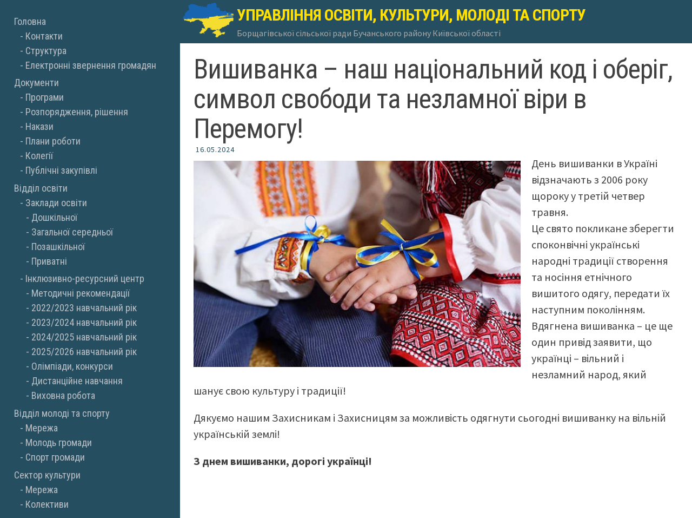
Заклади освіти (56, 202)
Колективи (47, 504)
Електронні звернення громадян (90, 65)
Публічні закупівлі (61, 170)
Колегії (39, 155)
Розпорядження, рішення (76, 111)
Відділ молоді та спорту (62, 413)
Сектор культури (47, 475)
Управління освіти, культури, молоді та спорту (411, 14)
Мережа (41, 428)
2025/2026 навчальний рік (84, 351)
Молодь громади (58, 442)
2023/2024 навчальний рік (84, 322)
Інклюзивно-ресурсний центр (84, 278)
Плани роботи (53, 141)
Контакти (44, 36)
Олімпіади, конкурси (72, 366)
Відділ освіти (41, 188)
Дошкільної (54, 217)
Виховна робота (63, 395)
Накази (39, 126)
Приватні (49, 261)
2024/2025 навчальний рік (84, 337)
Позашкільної (58, 246)
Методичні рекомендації (80, 293)
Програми (44, 97)
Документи (36, 82)
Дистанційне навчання (77, 380)
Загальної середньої (72, 232)
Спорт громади (55, 457)
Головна (30, 21)
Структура (45, 50)
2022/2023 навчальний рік (84, 307)
